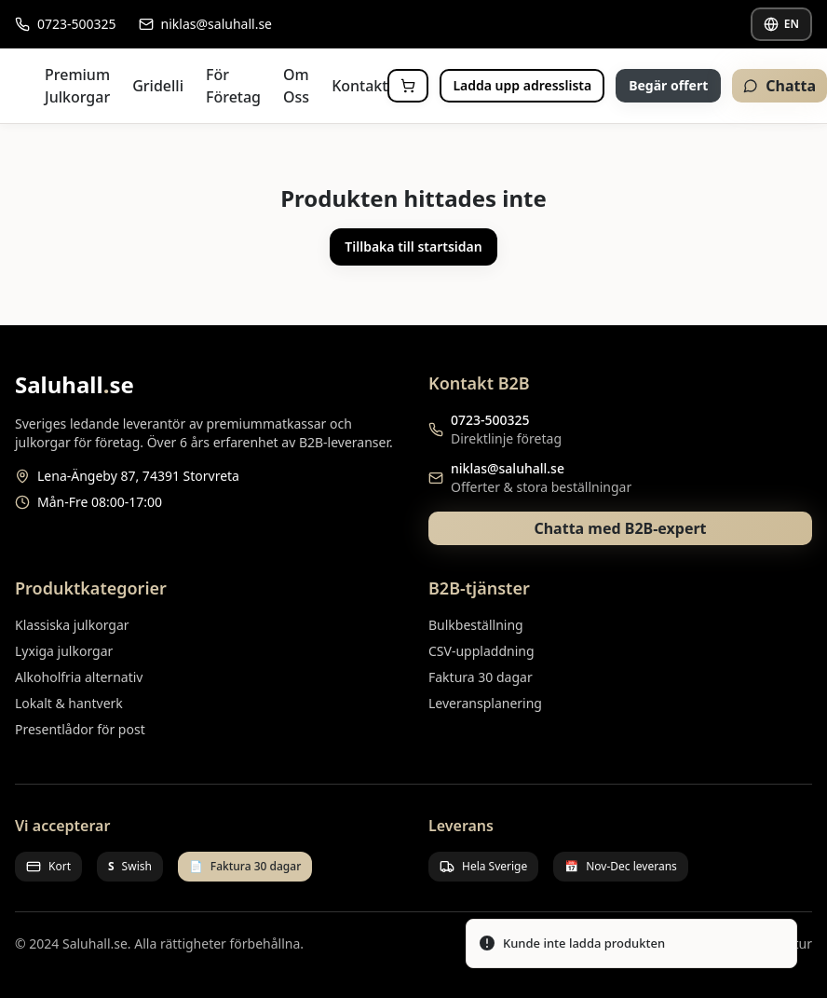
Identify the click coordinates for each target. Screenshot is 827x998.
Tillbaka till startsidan (413, 246)
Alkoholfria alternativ (78, 677)
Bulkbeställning (475, 625)
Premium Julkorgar (77, 85)
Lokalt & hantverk (69, 703)
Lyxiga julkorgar (64, 651)
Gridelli (157, 85)
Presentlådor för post (80, 729)
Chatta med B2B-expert (620, 528)
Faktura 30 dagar (480, 677)
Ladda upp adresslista (522, 85)
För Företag (233, 85)
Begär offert (668, 85)
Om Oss (296, 85)
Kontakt (359, 85)
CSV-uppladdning (481, 651)
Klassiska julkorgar (72, 625)
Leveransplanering (485, 703)
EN (781, 24)
